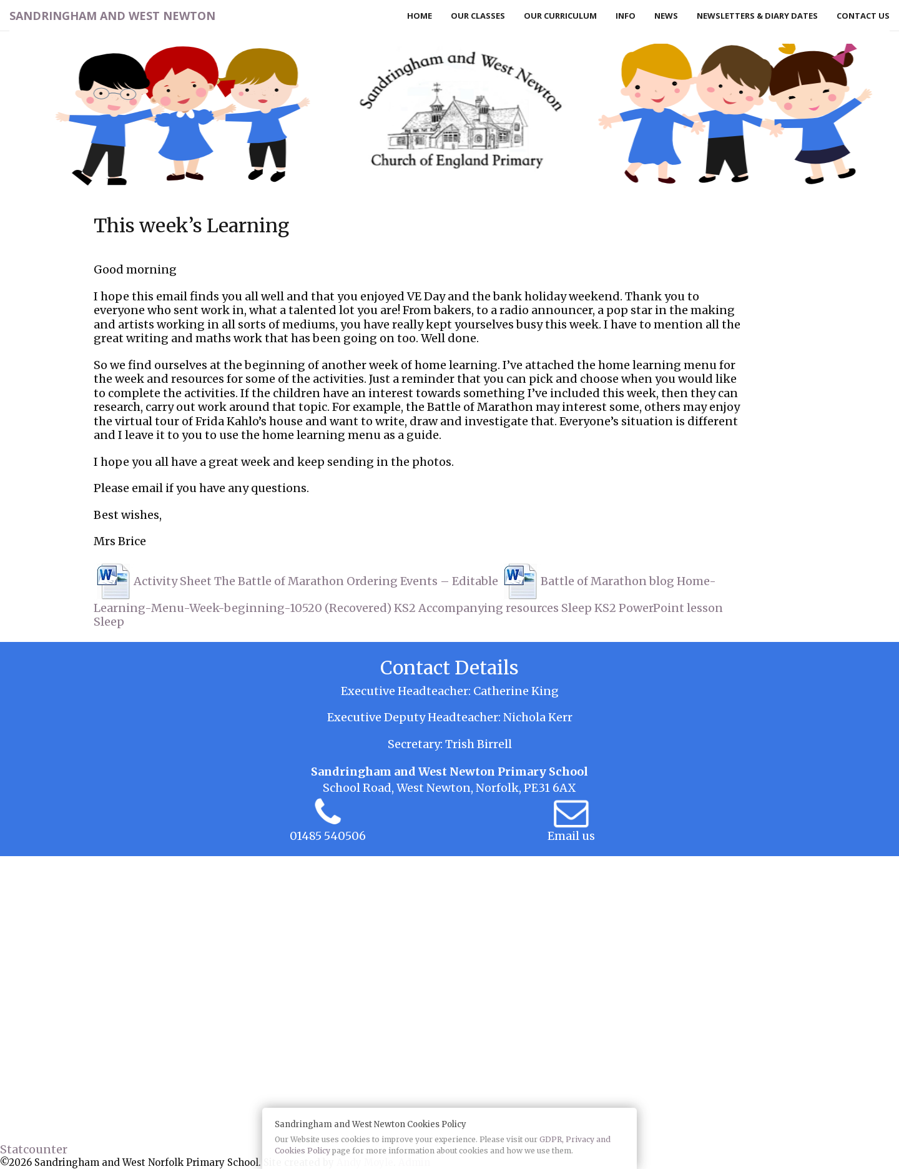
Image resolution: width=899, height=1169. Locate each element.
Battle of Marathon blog (607, 581)
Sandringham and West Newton (112, 15)
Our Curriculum (560, 15)
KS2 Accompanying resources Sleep (493, 608)
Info (626, 15)
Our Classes (478, 15)
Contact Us (863, 15)
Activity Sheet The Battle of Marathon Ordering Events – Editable (316, 581)
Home (419, 15)
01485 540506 (328, 836)
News (666, 15)
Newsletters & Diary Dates (757, 15)
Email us (571, 836)
